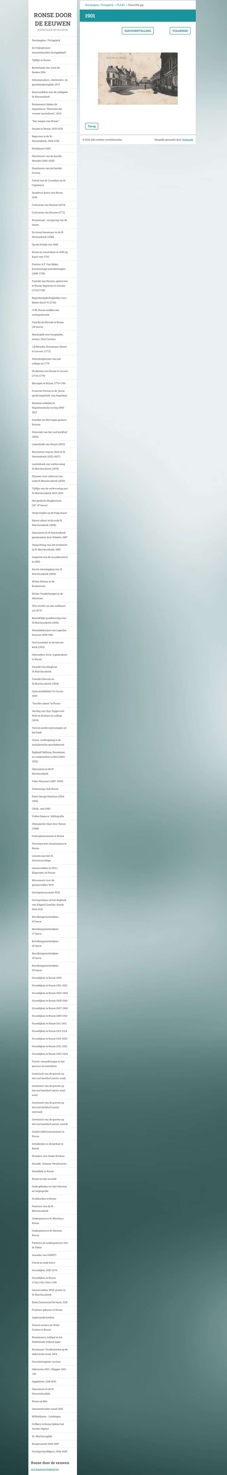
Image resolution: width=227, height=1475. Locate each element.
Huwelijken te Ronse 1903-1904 (50, 993)
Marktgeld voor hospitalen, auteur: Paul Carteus (47, 337)
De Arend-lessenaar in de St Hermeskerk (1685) (47, 234)
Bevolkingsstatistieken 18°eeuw (45, 943)
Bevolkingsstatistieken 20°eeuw (45, 968)
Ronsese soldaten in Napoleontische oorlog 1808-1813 (48, 407)
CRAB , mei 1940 (41, 808)
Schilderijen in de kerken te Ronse (47, 1146)
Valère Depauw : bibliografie (48, 816)
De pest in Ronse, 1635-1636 (47, 128)
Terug (92, 126)
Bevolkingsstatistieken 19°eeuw (45, 956)
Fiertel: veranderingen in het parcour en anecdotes (48, 1064)
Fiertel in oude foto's (43, 1262)
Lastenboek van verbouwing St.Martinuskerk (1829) (48, 466)
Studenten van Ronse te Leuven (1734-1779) (50, 373)
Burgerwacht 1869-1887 (45, 1443)
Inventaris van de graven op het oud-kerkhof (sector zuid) (49, 1076)
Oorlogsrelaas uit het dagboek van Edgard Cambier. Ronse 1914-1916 (49, 904)
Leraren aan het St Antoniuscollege (42, 858)
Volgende (180, 31)
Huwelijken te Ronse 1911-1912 (49, 1023)
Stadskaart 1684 (41, 148)
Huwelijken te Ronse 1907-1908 (50, 1008)
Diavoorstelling (137, 31)
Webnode (187, 139)
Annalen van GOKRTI (44, 1255)
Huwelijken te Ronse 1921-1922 (49, 1046)
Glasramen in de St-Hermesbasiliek (43, 1391)
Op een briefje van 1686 (45, 244)
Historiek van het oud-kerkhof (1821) (49, 434)
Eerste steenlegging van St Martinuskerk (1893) (47, 571)
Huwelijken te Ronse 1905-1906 (50, 1000)
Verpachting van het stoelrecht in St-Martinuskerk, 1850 (49, 547)
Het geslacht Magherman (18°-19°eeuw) (47, 503)
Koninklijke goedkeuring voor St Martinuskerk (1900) (49, 620)
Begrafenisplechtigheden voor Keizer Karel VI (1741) (49, 300)
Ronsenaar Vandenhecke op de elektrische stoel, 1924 (50, 1352)
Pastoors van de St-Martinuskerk (43, 1208)
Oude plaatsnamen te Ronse (48, 836)
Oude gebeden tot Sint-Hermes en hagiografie (49, 1189)
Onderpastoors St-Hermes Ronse (47, 1233)
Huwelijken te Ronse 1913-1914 (49, 1031)
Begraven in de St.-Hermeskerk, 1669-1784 (45, 138)
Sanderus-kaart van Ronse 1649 (47, 195)
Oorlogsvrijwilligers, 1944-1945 (49, 1451)
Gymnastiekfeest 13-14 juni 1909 (47, 693)
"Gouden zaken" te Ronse (46, 703)
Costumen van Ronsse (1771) (48, 212)
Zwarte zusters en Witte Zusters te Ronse (45, 1327)
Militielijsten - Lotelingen (46, 1416)
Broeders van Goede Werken (48, 1156)
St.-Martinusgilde (42, 1436)
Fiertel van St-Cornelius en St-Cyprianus (49, 183)
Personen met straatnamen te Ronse (49, 846)
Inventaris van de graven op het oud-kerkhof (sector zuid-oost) (49, 1090)
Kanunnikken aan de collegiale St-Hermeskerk (50, 94)
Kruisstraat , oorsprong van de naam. (49, 222)
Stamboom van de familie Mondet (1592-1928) (47, 158)
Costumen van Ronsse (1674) (48, 204)
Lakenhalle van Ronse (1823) (48, 444)
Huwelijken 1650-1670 (44, 1270)
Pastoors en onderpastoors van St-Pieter (50, 1245)
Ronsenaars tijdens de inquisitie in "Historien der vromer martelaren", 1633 (47, 109)
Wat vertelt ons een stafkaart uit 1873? (49, 608)
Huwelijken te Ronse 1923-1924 (50, 1053)
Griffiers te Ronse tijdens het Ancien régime (48, 1426)
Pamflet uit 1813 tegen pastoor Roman (49, 422)
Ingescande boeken (43, 1317)
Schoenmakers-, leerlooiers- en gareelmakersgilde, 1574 (50, 82)
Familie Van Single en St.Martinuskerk (44, 669)
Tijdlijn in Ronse (41, 60)
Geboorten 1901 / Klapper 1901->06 (49, 1371)
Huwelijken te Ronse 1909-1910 (49, 1015)
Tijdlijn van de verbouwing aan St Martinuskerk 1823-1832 (50, 491)
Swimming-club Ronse (45, 788)
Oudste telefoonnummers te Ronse (48, 1134)
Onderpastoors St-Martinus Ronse (48, 1221)
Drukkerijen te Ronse (44, 1198)
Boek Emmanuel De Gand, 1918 (49, 1302)
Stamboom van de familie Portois (47, 170)
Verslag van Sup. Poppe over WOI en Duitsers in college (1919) (48, 715)
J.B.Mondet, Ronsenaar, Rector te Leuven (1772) (49, 349)
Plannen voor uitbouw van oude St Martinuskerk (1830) (48, 478)
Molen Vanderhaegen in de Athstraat (47, 596)
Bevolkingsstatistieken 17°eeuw (45, 931)
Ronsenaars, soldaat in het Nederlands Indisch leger (47, 1339)
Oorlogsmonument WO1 (46, 892)
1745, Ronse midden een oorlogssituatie (45, 312)
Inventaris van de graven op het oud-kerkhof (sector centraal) (48, 1107)
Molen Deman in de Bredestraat (43, 584)
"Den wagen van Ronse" (45, 121)
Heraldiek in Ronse (43, 1171)
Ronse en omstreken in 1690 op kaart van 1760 (50, 254)
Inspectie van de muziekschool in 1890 (50, 559)
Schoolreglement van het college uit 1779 (46, 361)
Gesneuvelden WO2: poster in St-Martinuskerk (48, 1292)
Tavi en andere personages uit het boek (49, 730)
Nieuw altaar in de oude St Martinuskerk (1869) (47, 523)
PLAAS (121, 5)
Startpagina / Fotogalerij (46, 40)
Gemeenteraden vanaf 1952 (47, 1408)
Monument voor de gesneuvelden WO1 (43, 882)
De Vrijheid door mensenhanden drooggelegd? (49, 50)
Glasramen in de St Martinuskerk (43, 771)
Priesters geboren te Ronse (47, 1309)
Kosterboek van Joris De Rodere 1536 (46, 70)
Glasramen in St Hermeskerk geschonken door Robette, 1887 (50, 535)
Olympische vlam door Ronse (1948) (49, 826)
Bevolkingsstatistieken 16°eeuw (45, 919)
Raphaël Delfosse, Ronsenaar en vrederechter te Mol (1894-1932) (48, 756)
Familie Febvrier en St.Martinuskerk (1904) (45, 681)
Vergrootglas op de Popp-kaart (49, 512)
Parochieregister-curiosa (46, 1361)
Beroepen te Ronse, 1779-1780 (49, 383)
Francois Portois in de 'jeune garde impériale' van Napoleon (49, 393)
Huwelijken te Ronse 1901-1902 (49, 985)
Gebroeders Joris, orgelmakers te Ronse (49, 657)
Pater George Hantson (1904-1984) (48, 799)
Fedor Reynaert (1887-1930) (47, 781)
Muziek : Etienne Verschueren (49, 1163)
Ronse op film (40, 1401)
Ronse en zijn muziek (44, 1178)
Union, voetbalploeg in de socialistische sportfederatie (48, 742)
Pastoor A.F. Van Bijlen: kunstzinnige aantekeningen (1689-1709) (48, 269)
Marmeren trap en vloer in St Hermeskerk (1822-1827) (48, 454)
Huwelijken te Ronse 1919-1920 (49, 1038)
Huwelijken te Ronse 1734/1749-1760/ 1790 (44, 1280)
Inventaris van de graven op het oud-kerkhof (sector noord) (50, 1122)
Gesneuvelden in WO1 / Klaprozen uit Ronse (45, 870)
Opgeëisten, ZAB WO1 (44, 1381)
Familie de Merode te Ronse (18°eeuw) (48, 324)
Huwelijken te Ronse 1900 (47, 977)
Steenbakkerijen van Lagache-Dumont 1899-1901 (49, 632)
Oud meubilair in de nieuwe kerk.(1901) (47, 645)
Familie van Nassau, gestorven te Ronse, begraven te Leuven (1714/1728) (50, 285)
